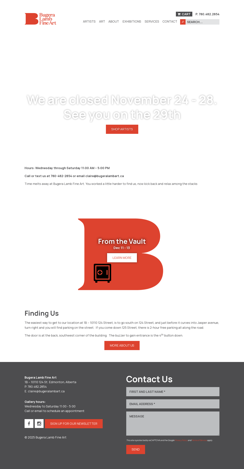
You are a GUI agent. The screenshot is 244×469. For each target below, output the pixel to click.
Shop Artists (122, 129)
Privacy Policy (181, 440)
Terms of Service (199, 440)
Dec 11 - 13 (122, 248)
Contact (169, 21)
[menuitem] (89, 21)
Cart (184, 14)
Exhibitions (132, 21)
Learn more (122, 258)
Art (102, 21)
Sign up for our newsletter (73, 424)
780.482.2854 (209, 14)
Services (152, 21)
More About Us (122, 345)
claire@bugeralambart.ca (46, 391)
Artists (89, 21)
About (113, 21)
